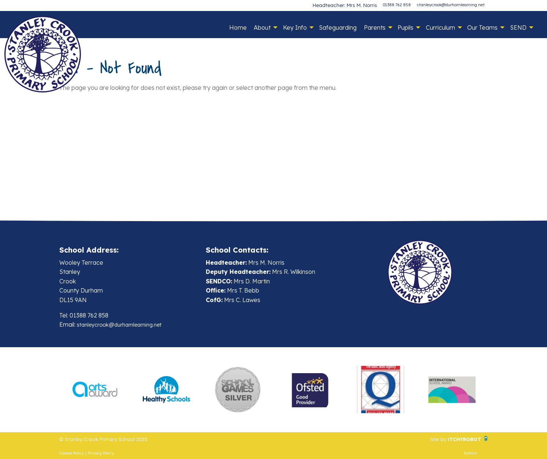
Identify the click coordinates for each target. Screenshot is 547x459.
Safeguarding (338, 27)
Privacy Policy (101, 453)
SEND (518, 27)
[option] (95, 389)
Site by (431, 439)
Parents (375, 27)
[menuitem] (238, 27)
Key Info (295, 27)
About (262, 27)
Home (238, 27)
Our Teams (482, 27)
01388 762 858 (397, 4)
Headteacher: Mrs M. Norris (350, 4)
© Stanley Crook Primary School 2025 (111, 439)
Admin (470, 453)
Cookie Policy (71, 453)
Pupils (405, 27)
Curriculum (440, 27)
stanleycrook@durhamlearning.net (451, 4)
